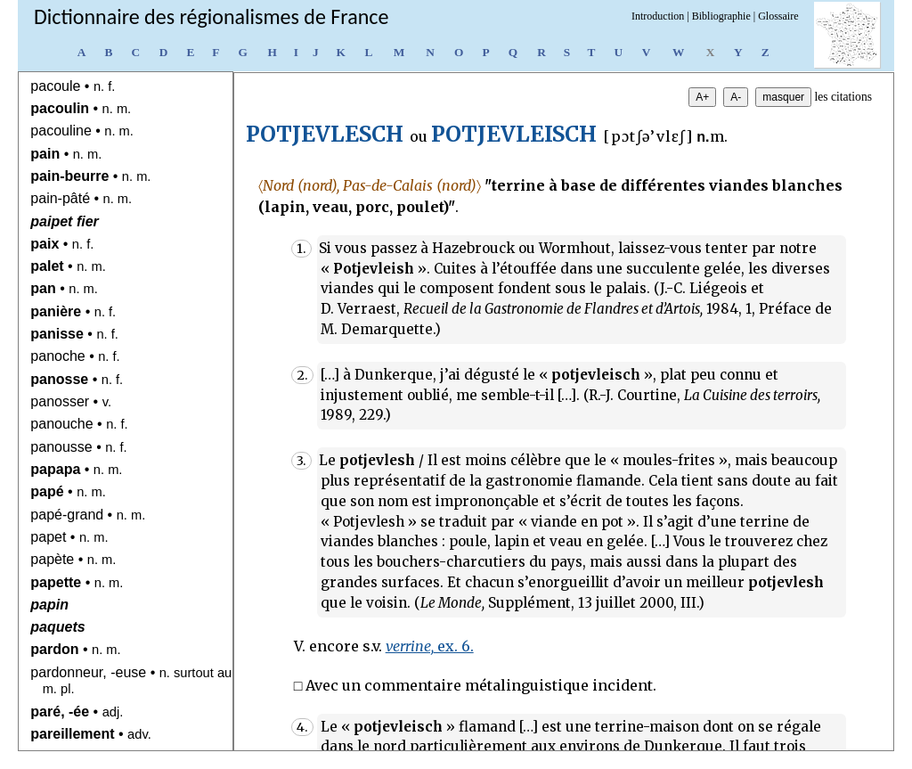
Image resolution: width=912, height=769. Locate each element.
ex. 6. (430, 646)
